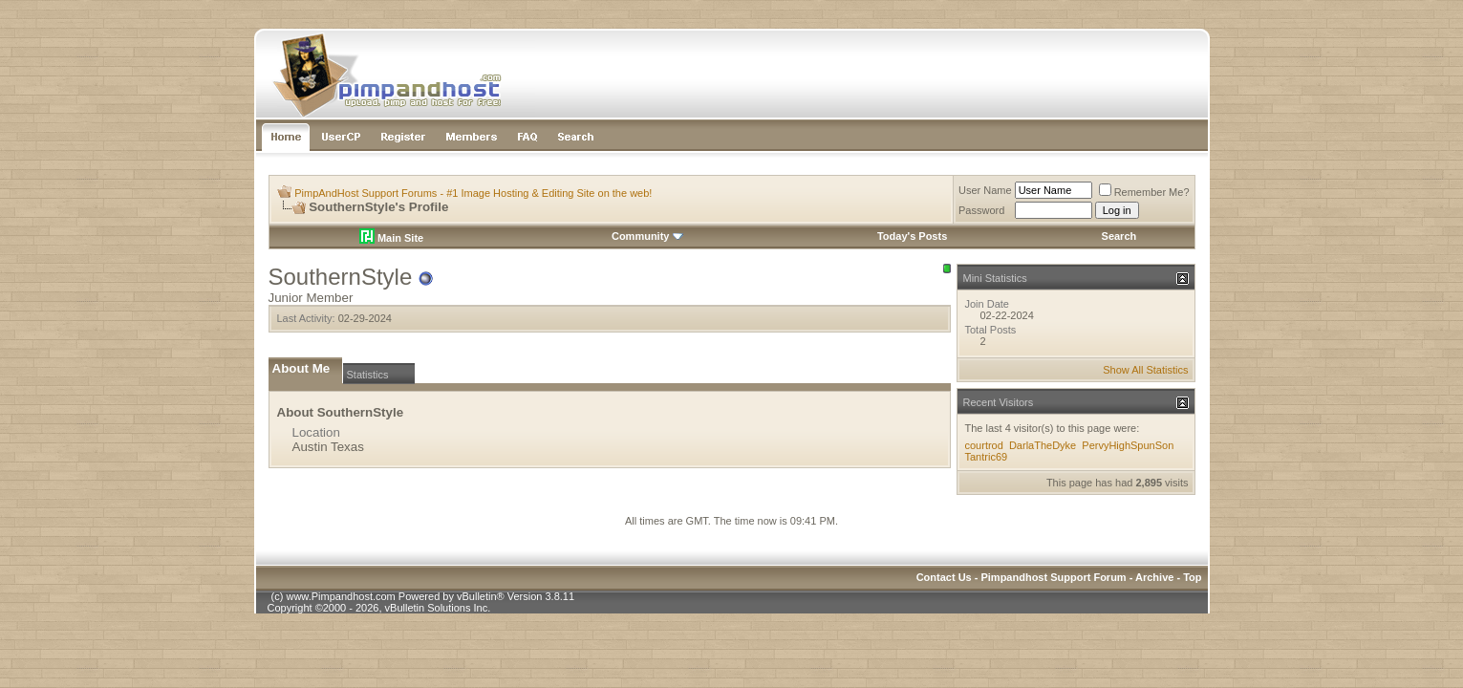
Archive (1154, 577)
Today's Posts (912, 236)
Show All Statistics (1145, 370)
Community (647, 236)
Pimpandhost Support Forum (1053, 577)
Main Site (391, 238)
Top (1192, 577)
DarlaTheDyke (1042, 445)
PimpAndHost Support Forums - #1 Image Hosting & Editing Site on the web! (473, 193)
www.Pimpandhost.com (340, 596)
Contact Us (944, 577)
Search (1119, 236)
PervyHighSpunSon (1127, 445)
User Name (985, 190)
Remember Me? (1144, 192)
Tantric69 (986, 456)
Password (981, 210)
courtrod (984, 445)
